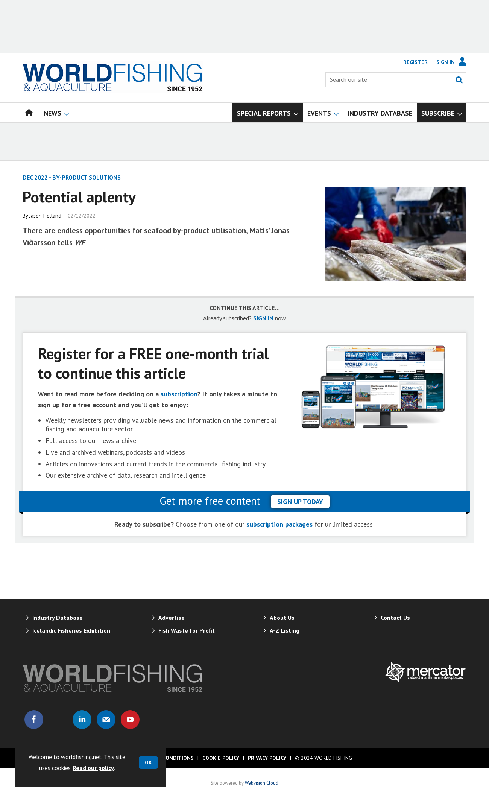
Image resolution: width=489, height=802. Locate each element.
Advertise (171, 617)
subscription (179, 394)
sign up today (300, 501)
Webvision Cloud (261, 783)
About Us (282, 617)
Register (415, 62)
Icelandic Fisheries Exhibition (71, 630)
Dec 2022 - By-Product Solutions (72, 177)
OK (148, 762)
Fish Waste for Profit (186, 630)
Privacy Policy (267, 758)
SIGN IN (263, 318)
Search (459, 80)
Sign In (445, 62)
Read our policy (93, 768)
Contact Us (395, 617)
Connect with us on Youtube (130, 719)
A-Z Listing (284, 630)
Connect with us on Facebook (34, 719)
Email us (106, 719)
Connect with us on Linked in (82, 719)
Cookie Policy (220, 758)
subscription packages (279, 524)
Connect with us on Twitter (58, 719)
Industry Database (57, 617)
